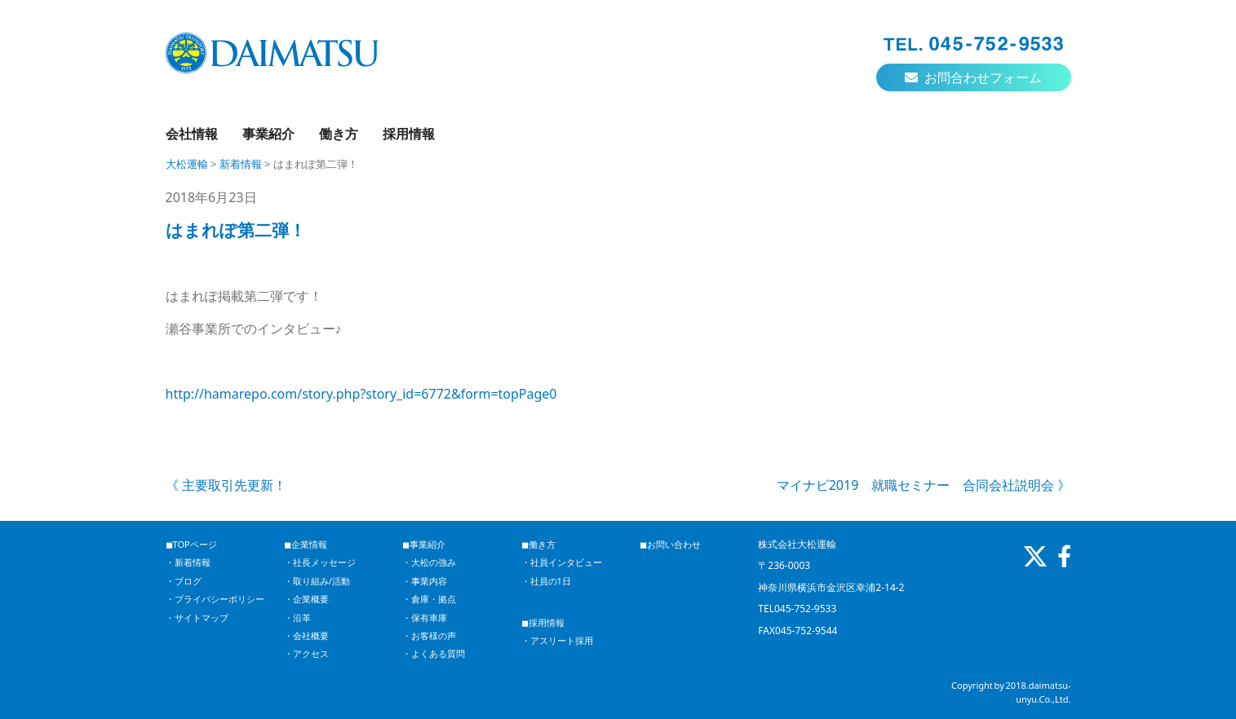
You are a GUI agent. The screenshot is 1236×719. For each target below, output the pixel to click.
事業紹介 (268, 134)
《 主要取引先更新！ (226, 485)
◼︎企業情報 (305, 544)
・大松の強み (429, 562)
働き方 (338, 134)
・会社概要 (306, 635)
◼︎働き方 (538, 544)
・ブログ (184, 581)
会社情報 (192, 134)
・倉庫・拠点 (429, 599)
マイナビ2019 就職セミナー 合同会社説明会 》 (924, 485)
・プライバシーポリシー (215, 599)
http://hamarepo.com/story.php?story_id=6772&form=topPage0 (361, 394)
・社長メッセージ (320, 562)
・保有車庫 (424, 617)
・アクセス (306, 653)
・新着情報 (188, 562)
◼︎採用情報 (543, 622)
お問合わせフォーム (973, 77)
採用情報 (409, 134)
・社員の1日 (546, 581)
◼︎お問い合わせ (670, 544)
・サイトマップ (197, 617)
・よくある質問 (433, 653)
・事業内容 (424, 581)
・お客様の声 (429, 635)
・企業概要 (306, 599)
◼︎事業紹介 (423, 544)
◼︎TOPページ (191, 544)
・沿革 (297, 617)
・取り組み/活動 (317, 581)
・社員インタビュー (561, 562)
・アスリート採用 (557, 640)
